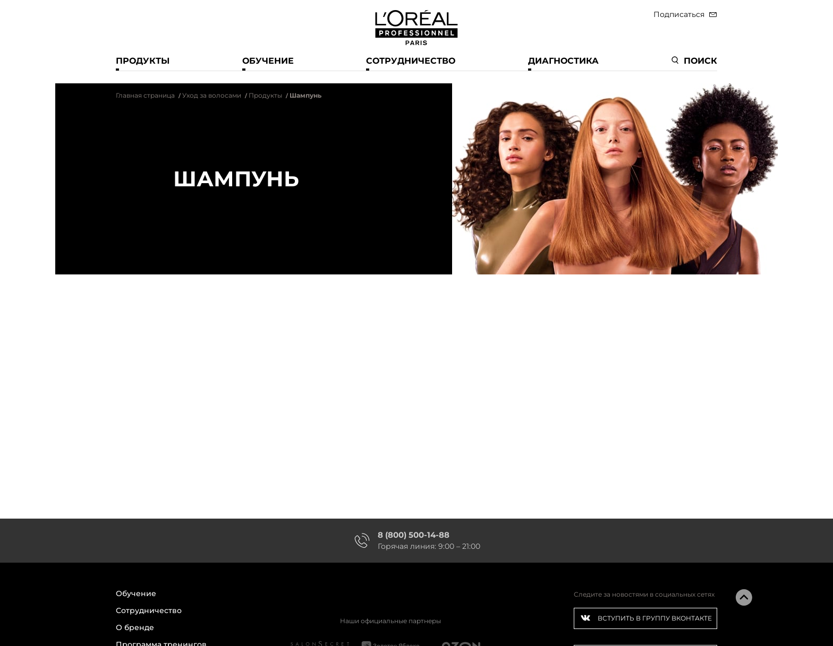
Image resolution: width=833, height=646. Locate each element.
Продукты (142, 61)
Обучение (268, 61)
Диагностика (563, 61)
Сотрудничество (410, 61)
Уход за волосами (211, 95)
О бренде (135, 627)
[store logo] (416, 25)
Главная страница (145, 95)
